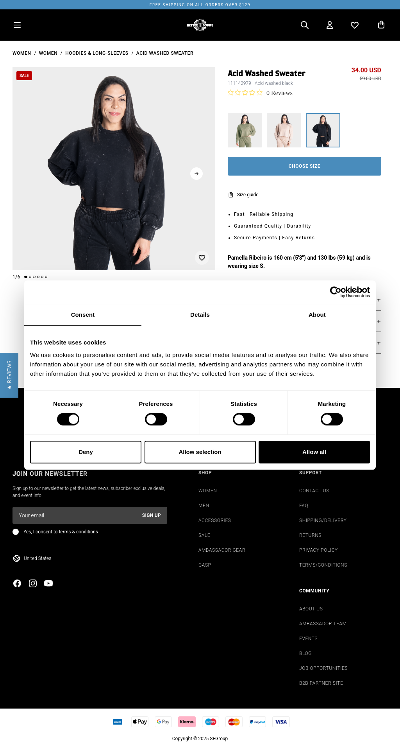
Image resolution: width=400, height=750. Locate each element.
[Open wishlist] (354, 25)
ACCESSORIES (214, 520)
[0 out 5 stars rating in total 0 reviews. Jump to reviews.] (260, 93)
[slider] (113, 168)
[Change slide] (25, 277)
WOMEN (207, 490)
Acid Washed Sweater (164, 53)
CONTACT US (314, 490)
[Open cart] (381, 25)
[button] (9, 375)
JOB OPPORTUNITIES (323, 668)
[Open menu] (17, 25)
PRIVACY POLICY (318, 550)
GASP (204, 565)
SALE (204, 535)
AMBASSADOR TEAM (323, 623)
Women (48, 53)
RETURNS (310, 535)
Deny (86, 452)
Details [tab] (200, 314)
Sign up (151, 515)
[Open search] (304, 25)
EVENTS (308, 638)
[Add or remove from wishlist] (202, 258)
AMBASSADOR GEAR (221, 550)
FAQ (303, 505)
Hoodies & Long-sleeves (96, 53)
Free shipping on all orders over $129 (200, 5)
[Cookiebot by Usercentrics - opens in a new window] (336, 292)
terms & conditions (78, 532)
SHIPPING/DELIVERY (322, 520)
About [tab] (317, 314)
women (21, 53)
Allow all (314, 452)
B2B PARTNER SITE (321, 683)
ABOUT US (311, 609)
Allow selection (200, 452)
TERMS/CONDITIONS (323, 565)
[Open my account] (330, 25)
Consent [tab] (83, 314)
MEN (203, 505)
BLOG (305, 653)
